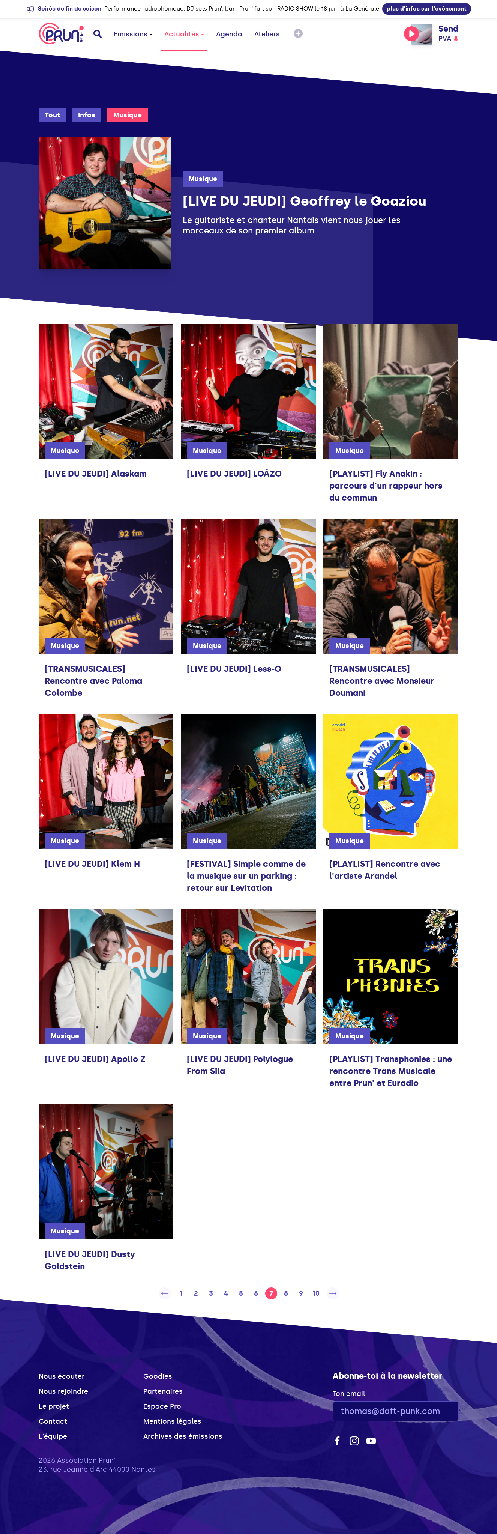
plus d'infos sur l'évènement (427, 8)
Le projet (54, 1406)
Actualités (184, 34)
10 (316, 1293)
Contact (53, 1421)
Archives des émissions (182, 1436)
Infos (86, 115)
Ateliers (267, 34)
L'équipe (53, 1436)
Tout (52, 115)
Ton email (349, 1394)
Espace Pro (162, 1406)
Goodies (157, 1376)
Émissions (133, 34)
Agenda (229, 34)
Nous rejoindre (63, 1391)
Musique (127, 115)
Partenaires (163, 1391)
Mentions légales (172, 1421)
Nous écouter (61, 1376)
